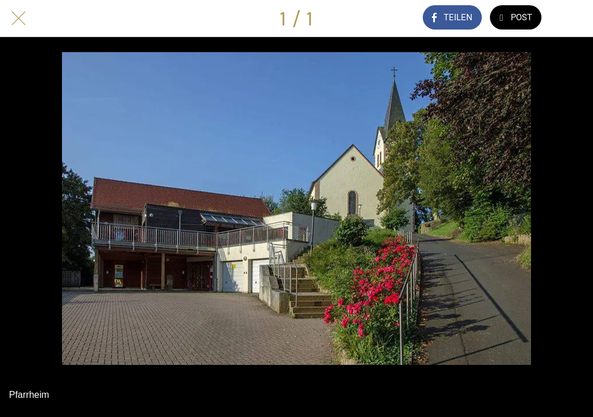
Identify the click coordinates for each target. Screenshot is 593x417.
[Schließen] (18, 18)
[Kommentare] (574, 18)
